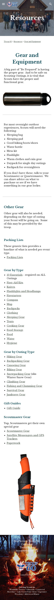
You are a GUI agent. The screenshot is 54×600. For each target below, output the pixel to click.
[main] (27, 18)
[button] (3, 4)
